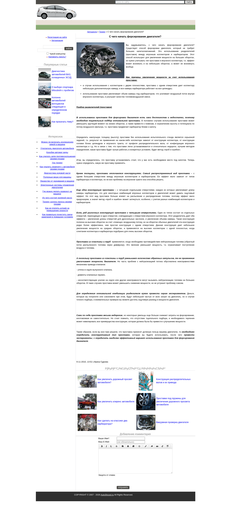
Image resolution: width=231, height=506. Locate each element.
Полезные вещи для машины (57, 177)
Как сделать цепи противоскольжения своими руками (57, 157)
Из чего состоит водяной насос (57, 198)
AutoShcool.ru (107, 499)
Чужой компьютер (57, 54)
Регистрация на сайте (57, 37)
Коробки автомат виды (57, 152)
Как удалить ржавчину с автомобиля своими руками (57, 167)
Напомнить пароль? (57, 57)
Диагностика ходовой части (57, 173)
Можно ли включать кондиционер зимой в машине (57, 143)
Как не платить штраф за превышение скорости (57, 209)
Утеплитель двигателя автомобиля (57, 148)
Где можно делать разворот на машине (57, 192)
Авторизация (57, 40)
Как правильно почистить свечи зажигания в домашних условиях (57, 215)
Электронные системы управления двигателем (57, 186)
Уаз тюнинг (57, 162)
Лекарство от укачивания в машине (57, 181)
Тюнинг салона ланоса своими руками (57, 203)
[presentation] (141, 484)
